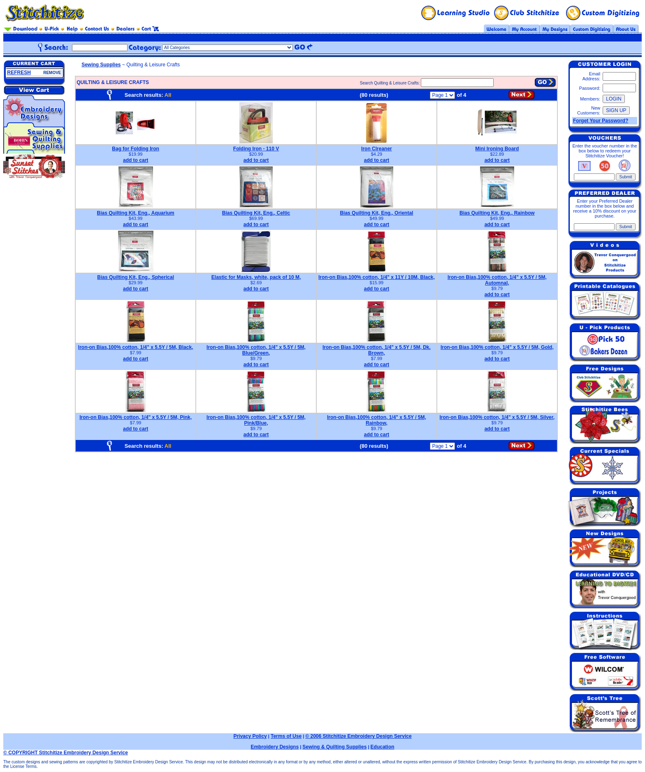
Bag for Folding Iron (135, 149)
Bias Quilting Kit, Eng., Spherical (135, 277)
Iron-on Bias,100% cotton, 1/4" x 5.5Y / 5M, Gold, (497, 347)
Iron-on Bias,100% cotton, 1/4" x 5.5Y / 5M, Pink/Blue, (256, 420)
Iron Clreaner (376, 149)
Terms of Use (286, 736)
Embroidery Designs (275, 747)
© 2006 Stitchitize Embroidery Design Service (358, 736)
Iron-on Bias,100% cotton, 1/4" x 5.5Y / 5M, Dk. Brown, (376, 350)
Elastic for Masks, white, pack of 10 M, (256, 277)
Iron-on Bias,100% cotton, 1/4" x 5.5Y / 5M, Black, (135, 347)
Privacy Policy (250, 736)
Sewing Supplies (101, 65)
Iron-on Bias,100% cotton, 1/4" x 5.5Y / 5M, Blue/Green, (256, 350)
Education (382, 747)
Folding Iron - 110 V (256, 149)
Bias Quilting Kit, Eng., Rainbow (497, 213)
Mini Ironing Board (497, 149)
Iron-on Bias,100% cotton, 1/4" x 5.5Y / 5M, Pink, (135, 417)
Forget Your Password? (600, 121)
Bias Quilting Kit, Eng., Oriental (376, 213)
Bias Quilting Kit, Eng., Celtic (256, 213)
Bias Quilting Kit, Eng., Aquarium (135, 213)
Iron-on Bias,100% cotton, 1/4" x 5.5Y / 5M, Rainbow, (376, 420)
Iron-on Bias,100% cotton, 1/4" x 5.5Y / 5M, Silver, (497, 417)
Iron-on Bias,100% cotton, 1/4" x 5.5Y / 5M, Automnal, (497, 280)
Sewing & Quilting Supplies (334, 747)
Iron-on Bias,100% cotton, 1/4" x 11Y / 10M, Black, (376, 277)
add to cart (135, 160)
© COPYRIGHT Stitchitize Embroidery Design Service (65, 753)
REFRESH (19, 72)
